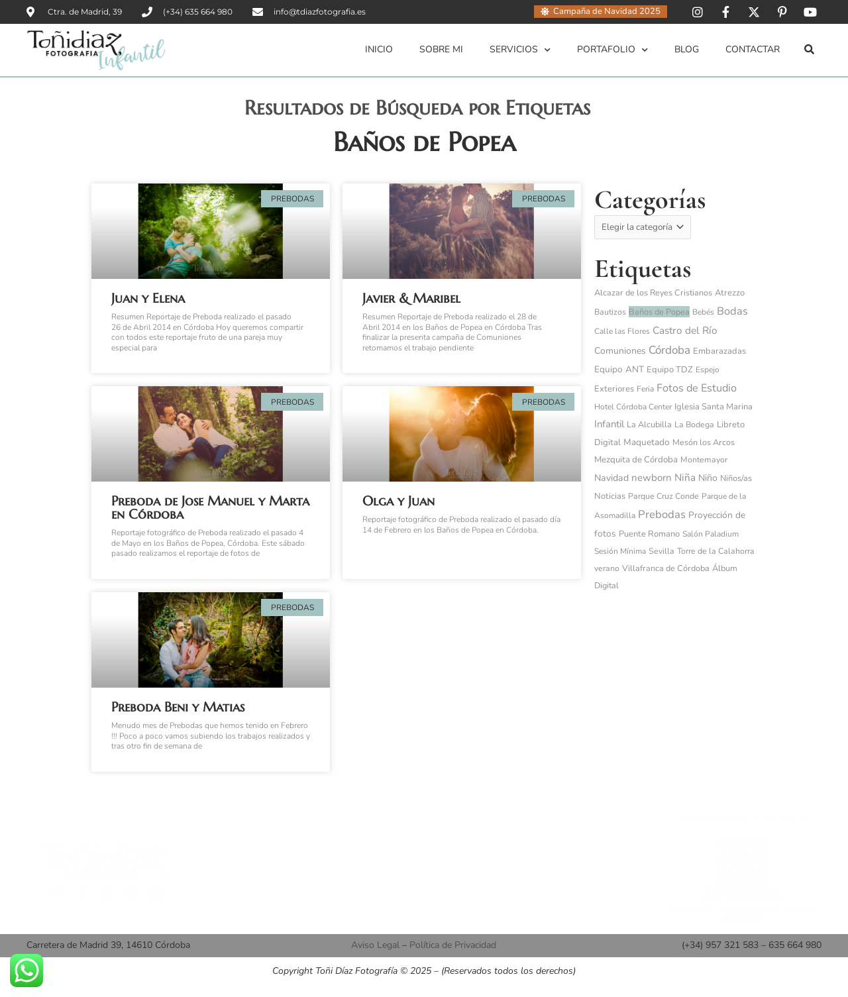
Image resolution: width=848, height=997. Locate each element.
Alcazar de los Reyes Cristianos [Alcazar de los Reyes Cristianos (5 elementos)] (653, 292)
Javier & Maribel (411, 297)
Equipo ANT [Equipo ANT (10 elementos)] (619, 369)
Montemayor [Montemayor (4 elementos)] (703, 459)
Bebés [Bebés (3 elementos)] (703, 312)
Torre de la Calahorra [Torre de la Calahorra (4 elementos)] (716, 551)
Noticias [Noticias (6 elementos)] (609, 496)
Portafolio (612, 50)
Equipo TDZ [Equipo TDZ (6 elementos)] (670, 370)
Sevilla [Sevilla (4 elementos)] (661, 551)
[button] (810, 49)
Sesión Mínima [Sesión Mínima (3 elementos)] (620, 551)
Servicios (520, 50)
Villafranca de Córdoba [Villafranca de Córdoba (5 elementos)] (666, 568)
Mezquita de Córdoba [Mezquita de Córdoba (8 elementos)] (636, 460)
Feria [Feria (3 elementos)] (645, 389)
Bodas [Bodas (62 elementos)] (732, 311)
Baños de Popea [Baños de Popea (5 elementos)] (659, 311)
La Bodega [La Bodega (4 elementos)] (694, 425)
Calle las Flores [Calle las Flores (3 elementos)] (622, 331)
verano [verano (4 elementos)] (606, 568)
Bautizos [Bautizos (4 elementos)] (610, 312)
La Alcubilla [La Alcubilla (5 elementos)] (649, 425)
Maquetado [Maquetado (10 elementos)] (646, 442)
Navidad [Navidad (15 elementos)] (611, 478)
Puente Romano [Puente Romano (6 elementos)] (649, 534)
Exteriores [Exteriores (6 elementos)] (614, 389)
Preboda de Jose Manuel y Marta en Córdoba (210, 507)
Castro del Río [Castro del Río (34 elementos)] (685, 330)
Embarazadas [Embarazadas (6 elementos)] (719, 352)
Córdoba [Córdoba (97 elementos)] (669, 350)
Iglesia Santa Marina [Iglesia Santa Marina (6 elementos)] (713, 407)
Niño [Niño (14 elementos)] (707, 478)
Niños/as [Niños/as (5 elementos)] (736, 478)
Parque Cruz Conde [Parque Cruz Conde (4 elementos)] (663, 496)
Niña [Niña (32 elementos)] (685, 477)
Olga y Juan (398, 500)
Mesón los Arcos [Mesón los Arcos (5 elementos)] (703, 442)
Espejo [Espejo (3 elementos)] (707, 369)
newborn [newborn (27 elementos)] (651, 477)
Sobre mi (441, 49)
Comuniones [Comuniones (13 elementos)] (620, 351)
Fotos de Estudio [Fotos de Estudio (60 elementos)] (697, 388)
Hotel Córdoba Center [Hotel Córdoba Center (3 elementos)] (633, 407)
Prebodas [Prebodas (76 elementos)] (662, 514)
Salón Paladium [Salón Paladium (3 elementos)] (710, 534)
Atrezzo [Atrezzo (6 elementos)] (730, 293)
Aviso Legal (375, 944)
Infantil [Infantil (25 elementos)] (609, 424)
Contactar (752, 49)
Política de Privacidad (452, 944)
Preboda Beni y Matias (177, 706)
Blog (686, 49)
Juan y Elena (148, 297)
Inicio (379, 49)
